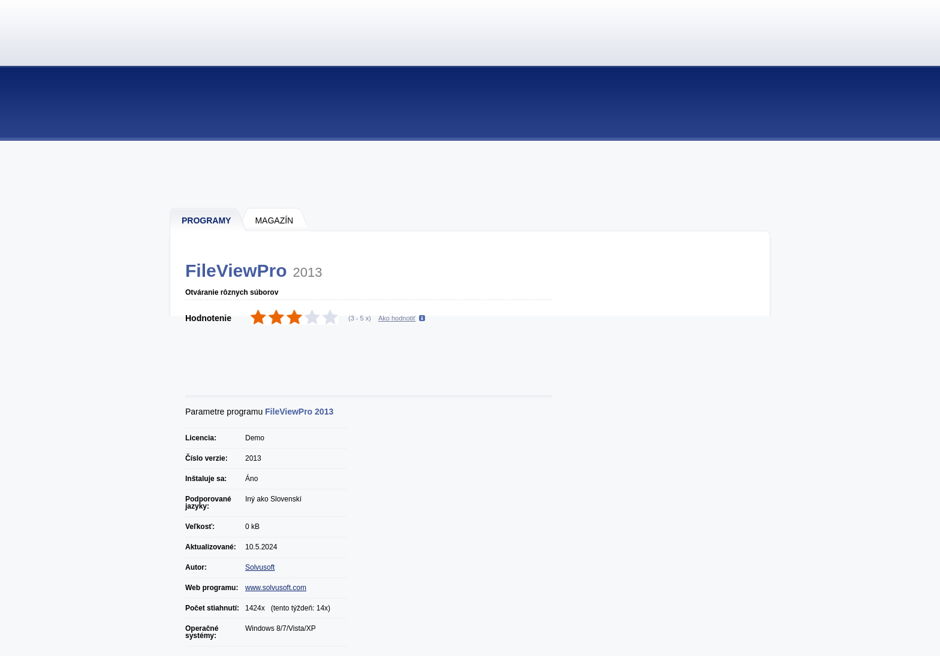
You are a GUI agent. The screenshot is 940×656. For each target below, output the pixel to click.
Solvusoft (260, 567)
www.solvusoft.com (275, 588)
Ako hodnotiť (396, 318)
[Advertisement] (470, 174)
